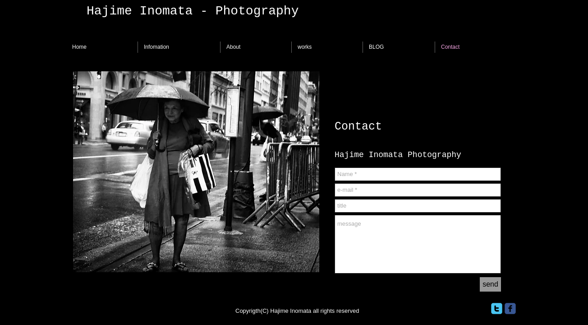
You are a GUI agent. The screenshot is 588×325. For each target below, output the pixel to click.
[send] (490, 284)
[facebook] (510, 308)
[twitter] (496, 308)
